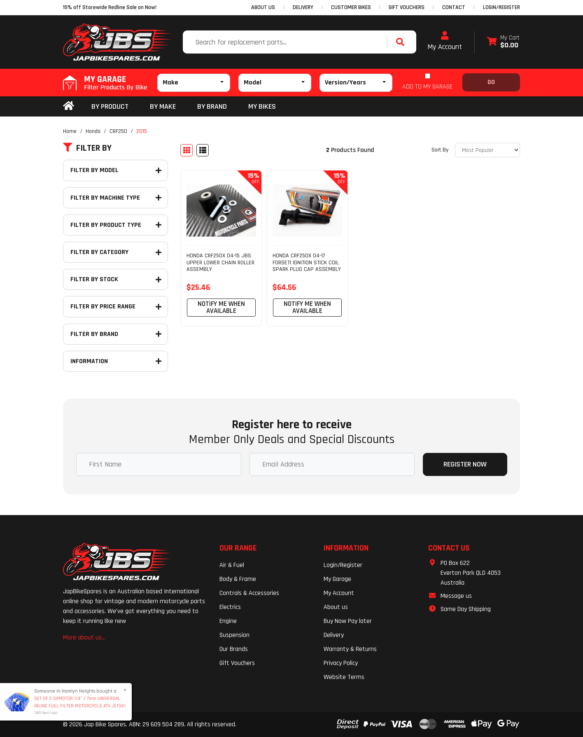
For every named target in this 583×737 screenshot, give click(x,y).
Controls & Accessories (249, 593)
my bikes (262, 106)
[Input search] (286, 42)
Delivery (334, 635)
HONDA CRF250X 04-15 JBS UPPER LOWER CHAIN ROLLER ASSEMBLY (220, 262)
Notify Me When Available (221, 307)
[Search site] (402, 42)
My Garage (337, 579)
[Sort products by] (487, 150)
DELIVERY (303, 7)
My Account (444, 41)
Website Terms (344, 677)
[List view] (202, 150)
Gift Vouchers (237, 663)
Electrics (230, 607)
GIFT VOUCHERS (406, 7)
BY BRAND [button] (212, 106)
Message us (456, 596)
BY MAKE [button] (163, 106)
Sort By (439, 150)
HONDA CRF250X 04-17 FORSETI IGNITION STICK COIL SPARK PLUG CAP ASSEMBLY (307, 262)
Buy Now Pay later (348, 621)
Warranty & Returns (350, 649)
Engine (228, 621)
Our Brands (233, 649)
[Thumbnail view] (186, 150)
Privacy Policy (341, 663)
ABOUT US (263, 7)
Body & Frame (237, 579)
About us (336, 607)
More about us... (84, 637)
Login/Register (501, 7)
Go (491, 82)
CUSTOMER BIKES (351, 7)
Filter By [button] (87, 148)
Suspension (234, 635)
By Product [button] (109, 106)
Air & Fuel (231, 565)
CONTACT (453, 7)
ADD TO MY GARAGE (427, 86)
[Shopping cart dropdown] (503, 42)
